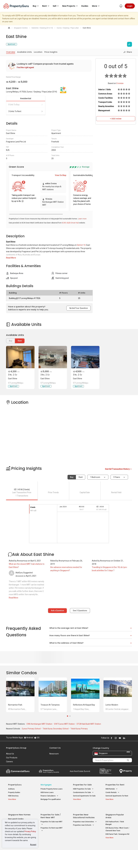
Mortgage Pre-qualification (51, 799)
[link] (48, 66)
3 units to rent (25, 111)
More (96, 6)
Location (38, 52)
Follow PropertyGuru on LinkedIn (124, 738)
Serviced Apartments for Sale (84, 796)
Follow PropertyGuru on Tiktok (131, 738)
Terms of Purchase (68, 844)
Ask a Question (57, 610)
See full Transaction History (118, 469)
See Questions (80, 610)
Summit (79, 771)
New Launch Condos (16, 812)
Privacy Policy (30, 831)
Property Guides (14, 792)
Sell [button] (56, 6)
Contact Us (55, 748)
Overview (10, 52)
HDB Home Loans (47, 792)
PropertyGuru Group (16, 748)
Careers (9, 761)
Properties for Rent (115, 784)
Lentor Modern (112, 705)
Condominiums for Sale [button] (83, 792)
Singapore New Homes (19, 808)
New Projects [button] (70, 6)
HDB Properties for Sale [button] (83, 789)
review (120, 83)
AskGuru (11, 789)
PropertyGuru (15, 784)
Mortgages (46, 784)
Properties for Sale (82, 784)
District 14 (81, 245)
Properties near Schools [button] (83, 818)
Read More (11, 258)
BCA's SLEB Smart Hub (70, 223)
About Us (10, 754)
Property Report (105, 771)
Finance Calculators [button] (49, 795)
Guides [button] (84, 6)
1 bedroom (95, 477)
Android (28, 738)
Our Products (11, 758)
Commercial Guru (17, 771)
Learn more (82, 219)
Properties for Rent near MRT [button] (52, 823)
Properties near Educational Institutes (84, 809)
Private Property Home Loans (52, 789)
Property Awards (48, 771)
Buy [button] (36, 6)
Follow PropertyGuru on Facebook (111, 738)
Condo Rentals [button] (112, 792)
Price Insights (50, 52)
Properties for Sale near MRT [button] (51, 816)
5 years (116, 477)
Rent (20, 341)
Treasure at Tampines (50, 705)
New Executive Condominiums (19, 816)
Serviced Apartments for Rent (117, 796)
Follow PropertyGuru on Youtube (119, 738)
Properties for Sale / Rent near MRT (51, 809)
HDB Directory (13, 796)
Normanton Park (15, 705)
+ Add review (115, 119)
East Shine (12, 378)
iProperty (125, 771)
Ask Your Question (78, 308)
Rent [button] (46, 6)
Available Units (24, 52)
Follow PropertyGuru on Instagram (115, 738)
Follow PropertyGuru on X (128, 738)
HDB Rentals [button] (112, 789)
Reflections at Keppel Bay (84, 705)
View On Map (60, 175)
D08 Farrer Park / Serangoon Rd (117, 828)
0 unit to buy (25, 104)
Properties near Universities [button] (85, 815)
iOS (37, 738)
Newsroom (54, 754)
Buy (71, 477)
